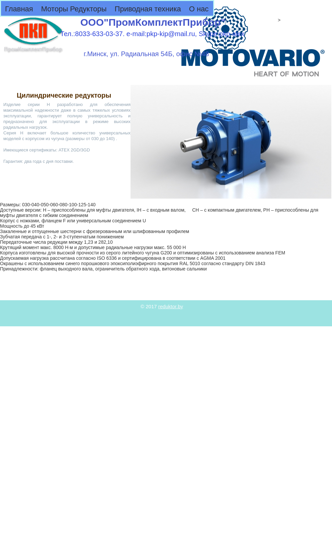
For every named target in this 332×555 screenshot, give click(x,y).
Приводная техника (148, 9)
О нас (199, 9)
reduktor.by (170, 306)
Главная (19, 9)
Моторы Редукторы (74, 9)
